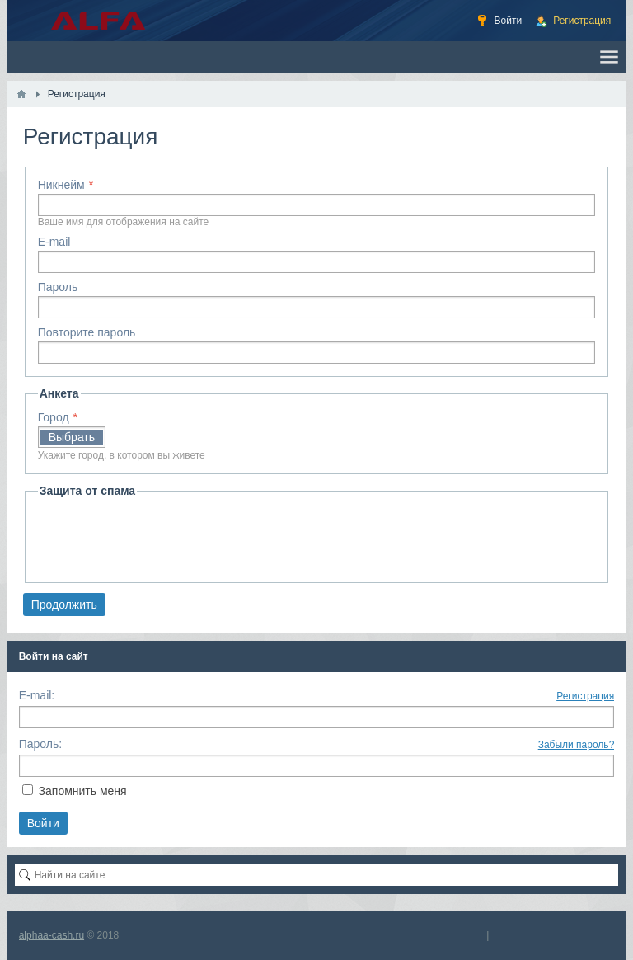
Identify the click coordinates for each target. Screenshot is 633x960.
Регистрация (585, 696)
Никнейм (61, 184)
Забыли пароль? (576, 745)
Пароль (58, 287)
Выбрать (72, 437)
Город (53, 417)
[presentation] (163, 538)
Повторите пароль (87, 332)
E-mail (54, 241)
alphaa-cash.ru (51, 935)
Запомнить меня (83, 791)
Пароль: (40, 744)
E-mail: (37, 695)
